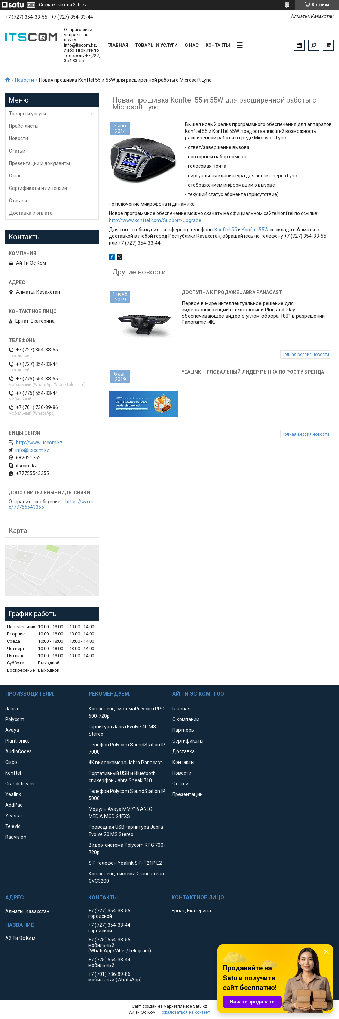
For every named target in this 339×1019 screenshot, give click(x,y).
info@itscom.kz (32, 450)
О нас (192, 45)
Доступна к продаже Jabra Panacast (232, 292)
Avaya (12, 730)
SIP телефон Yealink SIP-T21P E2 (125, 863)
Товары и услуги (156, 45)
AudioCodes (18, 751)
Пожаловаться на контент (184, 1012)
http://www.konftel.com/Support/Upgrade (155, 220)
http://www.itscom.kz (39, 442)
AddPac (13, 805)
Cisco (11, 762)
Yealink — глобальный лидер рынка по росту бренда (253, 372)
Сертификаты (187, 741)
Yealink (13, 794)
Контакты (217, 45)
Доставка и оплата (31, 213)
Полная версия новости (305, 354)
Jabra (11, 708)
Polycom (14, 719)
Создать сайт (52, 4)
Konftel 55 (225, 229)
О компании (185, 719)
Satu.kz (200, 1006)
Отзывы (18, 200)
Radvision (15, 837)
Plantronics (17, 741)
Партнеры (183, 730)
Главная (117, 45)
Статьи (17, 151)
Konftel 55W (255, 229)
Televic (12, 826)
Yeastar (13, 815)
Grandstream (19, 783)
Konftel (13, 773)
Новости (24, 80)
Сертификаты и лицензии (38, 188)
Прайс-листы (23, 126)
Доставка (183, 751)
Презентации (187, 794)
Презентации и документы (39, 163)
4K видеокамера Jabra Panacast (125, 762)
